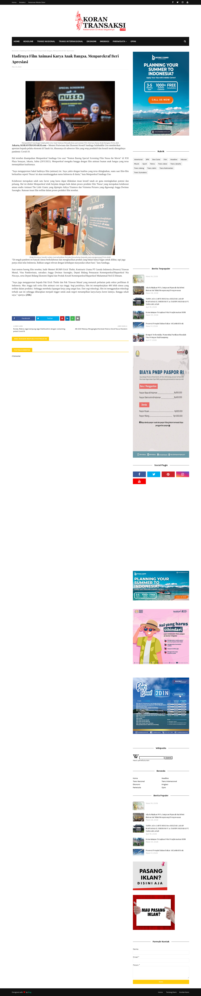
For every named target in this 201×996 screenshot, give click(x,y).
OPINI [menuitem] (133, 41)
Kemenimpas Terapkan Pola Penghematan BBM (166, 312)
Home (14, 2)
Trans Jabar (162, 164)
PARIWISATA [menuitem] (119, 41)
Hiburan (184, 159)
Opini (164, 787)
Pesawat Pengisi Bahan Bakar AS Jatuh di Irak (165, 323)
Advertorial (138, 159)
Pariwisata (137, 787)
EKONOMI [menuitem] (91, 41)
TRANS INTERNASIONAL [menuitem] (71, 41)
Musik (136, 164)
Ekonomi (136, 784)
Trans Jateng (139, 168)
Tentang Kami (171, 992)
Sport (145, 164)
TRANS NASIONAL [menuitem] (46, 41)
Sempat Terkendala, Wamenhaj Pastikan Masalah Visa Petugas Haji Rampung (166, 336)
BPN (147, 159)
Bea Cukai (156, 159)
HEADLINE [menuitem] (28, 41)
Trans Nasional (139, 781)
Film (165, 159)
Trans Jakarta (176, 164)
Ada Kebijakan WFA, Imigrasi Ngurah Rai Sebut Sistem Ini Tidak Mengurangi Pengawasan (165, 288)
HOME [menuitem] (17, 41)
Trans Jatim (151, 168)
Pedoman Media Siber (36, 2)
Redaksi (22, 2)
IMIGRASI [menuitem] (104, 41)
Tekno (152, 164)
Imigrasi (165, 784)
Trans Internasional (169, 781)
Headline (173, 159)
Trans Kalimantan (166, 168)
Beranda (15, 51)
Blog (29, 992)
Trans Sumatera (140, 172)
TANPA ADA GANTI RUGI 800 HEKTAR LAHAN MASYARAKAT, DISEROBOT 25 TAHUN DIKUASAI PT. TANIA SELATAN (167, 301)
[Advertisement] (161, 198)
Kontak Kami (184, 992)
